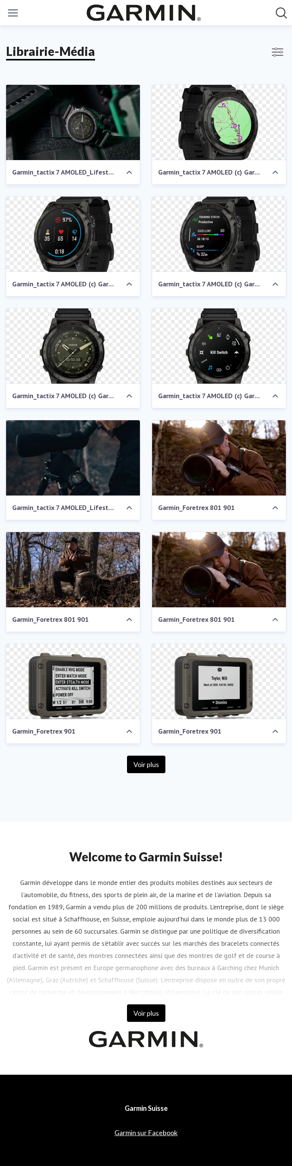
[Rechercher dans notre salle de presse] (281, 13)
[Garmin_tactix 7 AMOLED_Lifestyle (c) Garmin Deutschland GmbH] (73, 122)
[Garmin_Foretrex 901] (73, 681)
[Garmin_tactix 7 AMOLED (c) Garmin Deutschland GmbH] (219, 122)
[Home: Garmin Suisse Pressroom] (144, 13)
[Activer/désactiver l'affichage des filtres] (277, 52)
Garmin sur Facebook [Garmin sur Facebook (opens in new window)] (146, 1132)
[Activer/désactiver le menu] (13, 12)
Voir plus (146, 764)
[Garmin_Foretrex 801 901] (219, 458)
